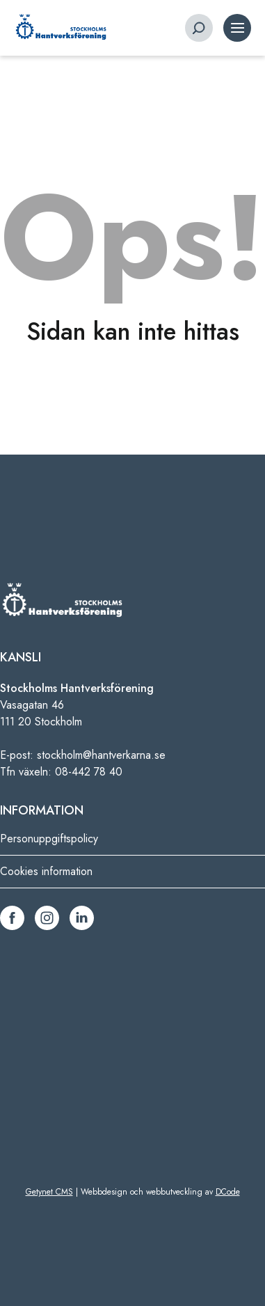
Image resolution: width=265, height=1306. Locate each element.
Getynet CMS (49, 1192)
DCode (228, 1192)
